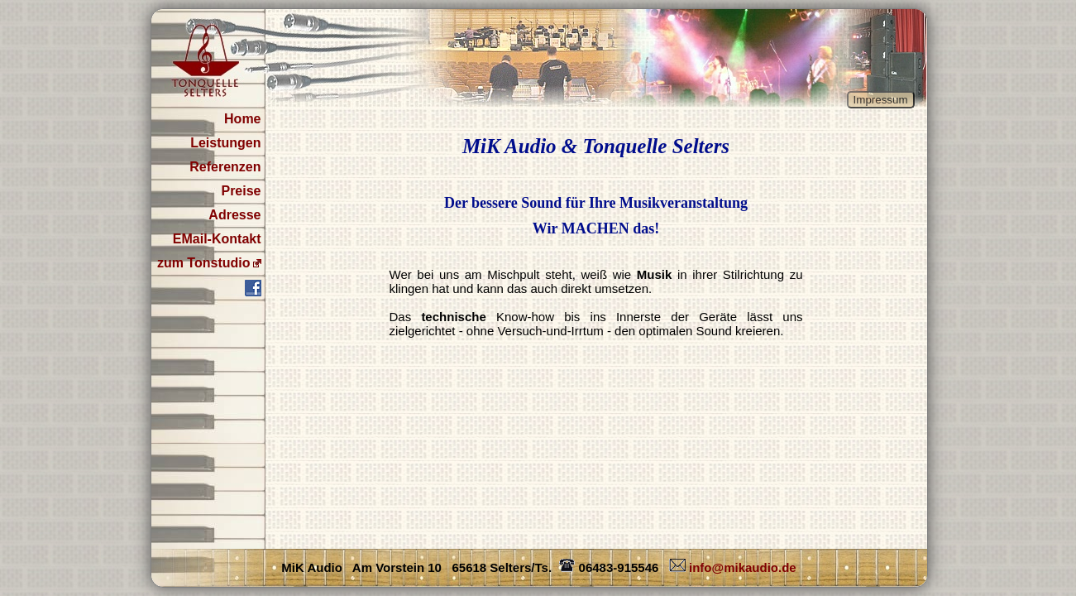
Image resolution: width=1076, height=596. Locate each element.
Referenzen (225, 167)
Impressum (881, 100)
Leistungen (225, 143)
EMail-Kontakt (217, 239)
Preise (241, 191)
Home (242, 119)
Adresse (234, 215)
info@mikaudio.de (731, 567)
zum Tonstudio (204, 263)
